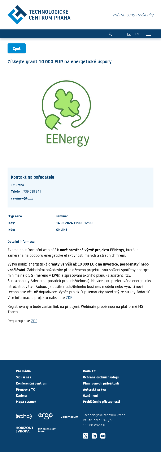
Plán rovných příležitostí (101, 383)
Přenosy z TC (25, 389)
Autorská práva (94, 389)
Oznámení (90, 395)
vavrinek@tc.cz (22, 198)
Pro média (23, 371)
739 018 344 (32, 191)
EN (137, 34)
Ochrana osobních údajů (101, 377)
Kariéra (21, 395)
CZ (129, 34)
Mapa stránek (26, 401)
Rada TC (89, 371)
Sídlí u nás (23, 377)
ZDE (69, 297)
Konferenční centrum (31, 383)
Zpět (17, 48)
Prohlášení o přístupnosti (101, 401)
